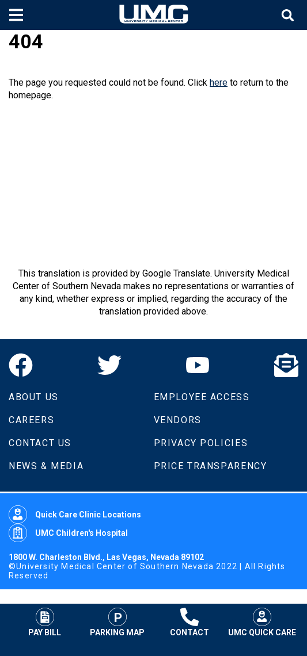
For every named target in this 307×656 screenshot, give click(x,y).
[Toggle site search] (289, 15)
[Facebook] (21, 365)
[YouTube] (197, 365)
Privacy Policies (201, 443)
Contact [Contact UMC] (189, 622)
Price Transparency (210, 466)
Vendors (178, 420)
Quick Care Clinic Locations (75, 514)
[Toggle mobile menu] (17, 14)
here (219, 82)
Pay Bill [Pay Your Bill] (44, 622)
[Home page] (154, 15)
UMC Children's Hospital (68, 533)
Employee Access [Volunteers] (202, 397)
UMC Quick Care (262, 622)
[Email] (286, 365)
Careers (31, 420)
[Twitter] (109, 365)
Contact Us (40, 443)
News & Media (46, 466)
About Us (34, 397)
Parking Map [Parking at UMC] (117, 622)
